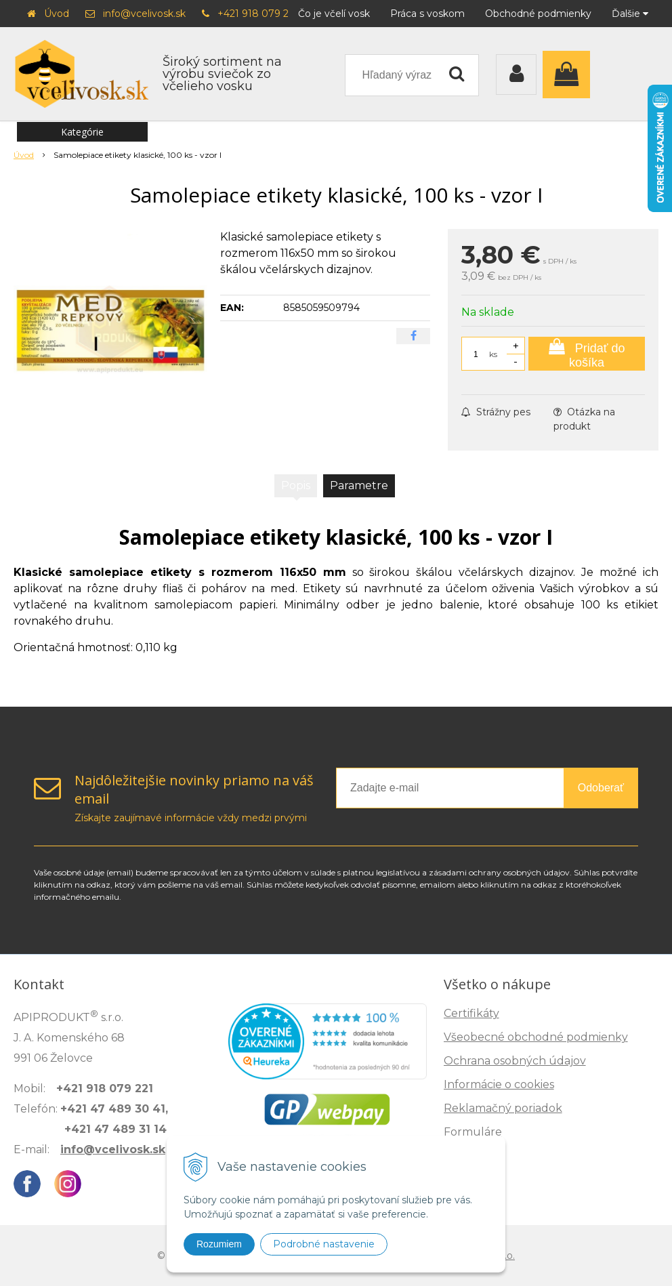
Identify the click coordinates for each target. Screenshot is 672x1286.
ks (493, 354)
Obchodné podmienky (538, 13)
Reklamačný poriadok (503, 1108)
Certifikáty (471, 1013)
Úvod (56, 13)
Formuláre (473, 1131)
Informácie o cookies (499, 1084)
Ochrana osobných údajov (515, 1060)
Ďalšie (630, 13)
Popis (295, 485)
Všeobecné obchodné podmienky (536, 1037)
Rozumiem (219, 1244)
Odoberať (601, 787)
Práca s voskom (427, 13)
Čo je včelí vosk (334, 13)
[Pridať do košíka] (586, 354)
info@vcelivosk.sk (144, 13)
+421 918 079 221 (257, 13)
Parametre (359, 485)
